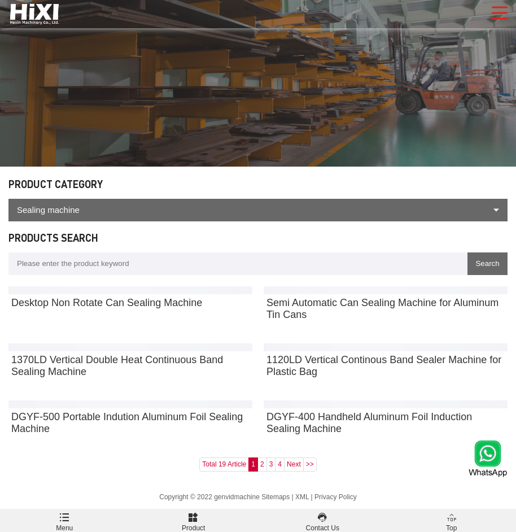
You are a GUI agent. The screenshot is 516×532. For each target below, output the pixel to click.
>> (310, 464)
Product (194, 520)
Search (487, 263)
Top (452, 520)
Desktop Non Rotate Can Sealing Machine (106, 302)
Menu (64, 520)
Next (294, 464)
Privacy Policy (335, 497)
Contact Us (322, 520)
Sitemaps (275, 497)
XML (302, 497)
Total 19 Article (224, 464)
